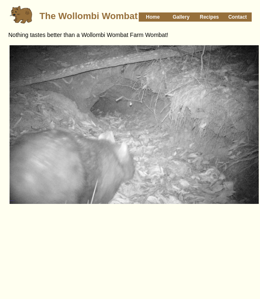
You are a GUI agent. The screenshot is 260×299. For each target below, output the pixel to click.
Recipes (209, 17)
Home (152, 17)
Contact (237, 17)
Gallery (181, 17)
